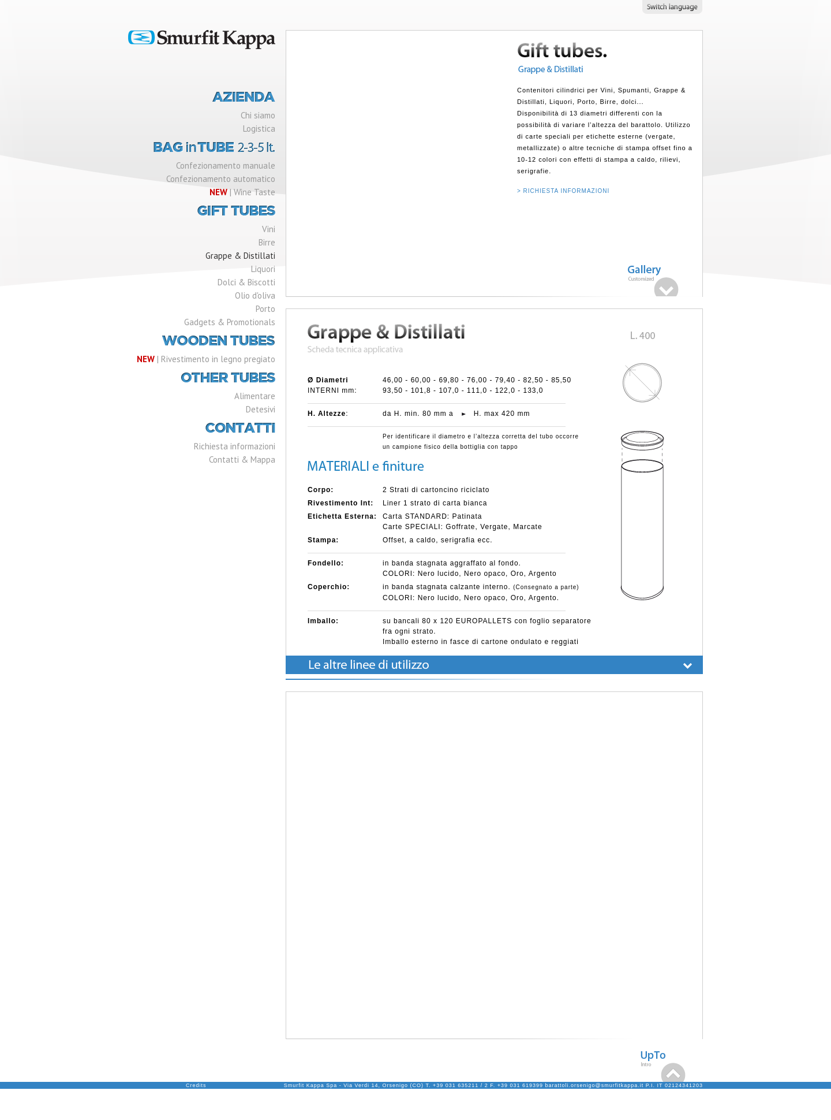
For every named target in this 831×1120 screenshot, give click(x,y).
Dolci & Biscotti (246, 281)
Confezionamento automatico (220, 177)
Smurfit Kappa (201, 42)
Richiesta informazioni (234, 445)
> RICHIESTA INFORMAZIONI (563, 191)
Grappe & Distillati (240, 254)
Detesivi (260, 408)
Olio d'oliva (255, 294)
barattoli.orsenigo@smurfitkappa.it (594, 1085)
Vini (268, 228)
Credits (196, 1085)
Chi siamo (258, 114)
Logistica (259, 127)
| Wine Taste (242, 191)
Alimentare (254, 394)
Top (663, 1066)
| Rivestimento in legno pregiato (206, 358)
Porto (265, 307)
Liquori (263, 267)
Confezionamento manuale (225, 164)
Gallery (653, 280)
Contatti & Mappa (242, 458)
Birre (267, 241)
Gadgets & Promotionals (229, 321)
